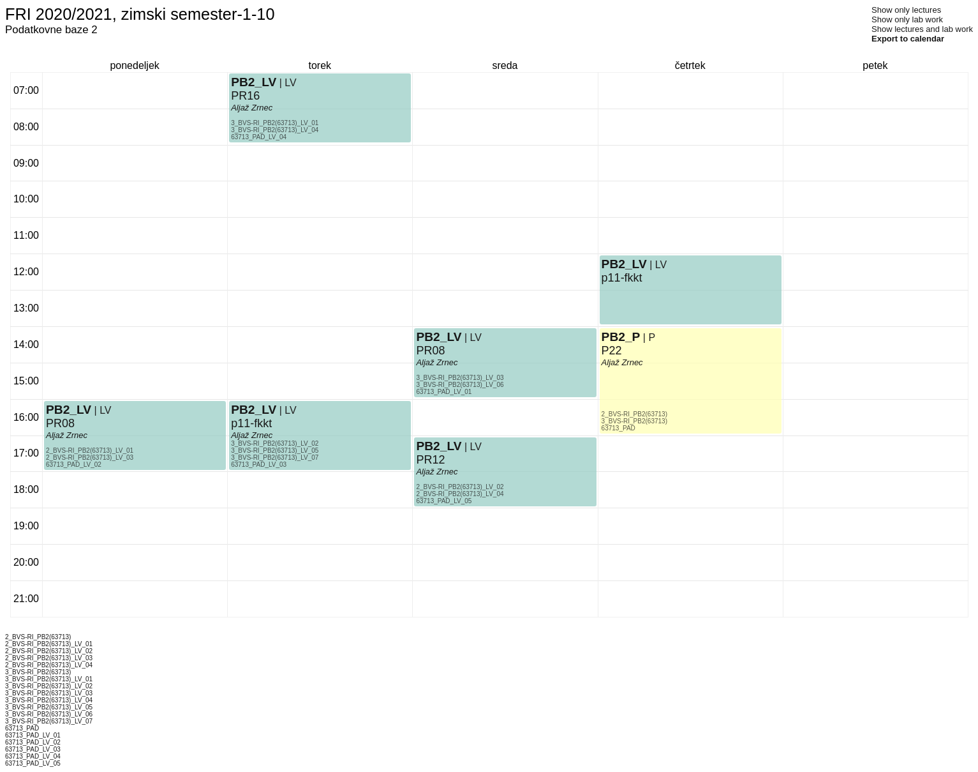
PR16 (245, 95)
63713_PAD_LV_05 (443, 500)
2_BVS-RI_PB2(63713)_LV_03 (89, 457)
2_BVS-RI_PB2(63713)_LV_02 (459, 486)
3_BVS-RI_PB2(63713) (634, 421)
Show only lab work (907, 19)
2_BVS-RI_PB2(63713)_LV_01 (89, 450)
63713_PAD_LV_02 (73, 464)
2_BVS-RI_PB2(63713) (634, 414)
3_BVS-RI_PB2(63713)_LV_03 (459, 377)
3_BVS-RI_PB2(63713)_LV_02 (274, 443)
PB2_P (621, 337)
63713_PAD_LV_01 (443, 391)
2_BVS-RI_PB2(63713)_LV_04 (459, 493)
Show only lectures (906, 10)
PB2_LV (68, 409)
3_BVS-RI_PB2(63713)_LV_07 (274, 457)
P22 (612, 350)
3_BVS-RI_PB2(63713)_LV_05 (274, 450)
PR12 (430, 459)
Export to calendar (907, 38)
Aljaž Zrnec (66, 435)
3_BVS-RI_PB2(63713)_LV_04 (274, 129)
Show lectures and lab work (922, 29)
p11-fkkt (251, 423)
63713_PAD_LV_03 (258, 464)
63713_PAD (618, 428)
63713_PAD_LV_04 (258, 136)
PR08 (60, 423)
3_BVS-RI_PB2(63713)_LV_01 (274, 122)
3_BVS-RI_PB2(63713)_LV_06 (459, 384)
